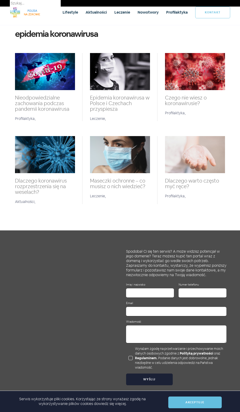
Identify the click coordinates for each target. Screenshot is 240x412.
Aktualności (96, 12)
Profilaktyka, (25, 118)
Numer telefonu (189, 284)
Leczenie (122, 12)
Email (129, 303)
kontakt (213, 12)
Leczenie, (98, 118)
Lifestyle (70, 12)
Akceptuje (194, 402)
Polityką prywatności (196, 353)
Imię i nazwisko (135, 284)
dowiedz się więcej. (110, 403)
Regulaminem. (146, 358)
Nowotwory (148, 12)
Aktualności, (25, 201)
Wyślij (149, 379)
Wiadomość (133, 322)
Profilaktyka (177, 12)
